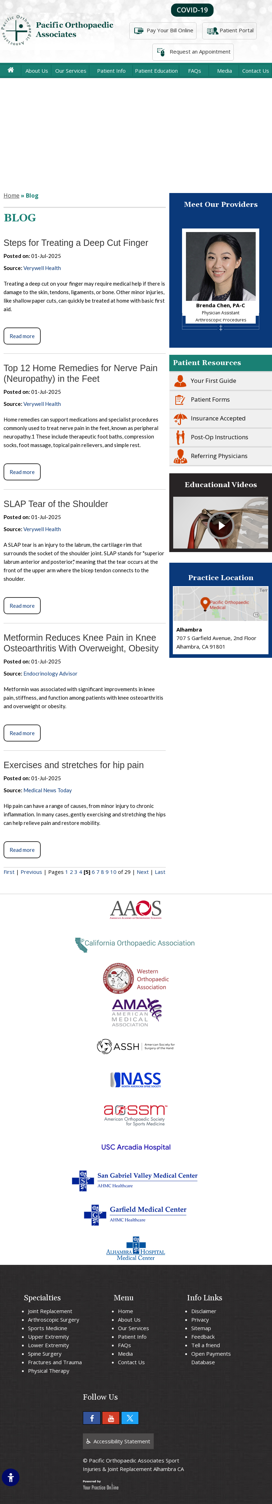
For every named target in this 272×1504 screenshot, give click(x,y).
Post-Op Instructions (209, 437)
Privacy (200, 1319)
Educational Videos (221, 485)
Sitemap (201, 1328)
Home (11, 195)
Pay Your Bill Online (162, 31)
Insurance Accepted (208, 419)
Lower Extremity (48, 1345)
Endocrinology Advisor (50, 673)
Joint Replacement (50, 1311)
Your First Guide (203, 381)
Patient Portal (229, 31)
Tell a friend (205, 1345)
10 (113, 871)
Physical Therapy (48, 1370)
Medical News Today (47, 790)
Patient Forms (200, 400)
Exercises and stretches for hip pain (74, 765)
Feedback (203, 1336)
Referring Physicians (209, 456)
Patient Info (111, 70)
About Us (37, 70)
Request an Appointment (193, 52)
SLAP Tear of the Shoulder (56, 504)
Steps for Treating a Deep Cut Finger (76, 243)
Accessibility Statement (122, 1441)
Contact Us (255, 70)
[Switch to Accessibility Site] (10, 1477)
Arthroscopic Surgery (53, 1319)
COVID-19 (192, 10)
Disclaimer (203, 1311)
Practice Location (221, 578)
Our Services (70, 70)
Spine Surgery (45, 1353)
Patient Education (156, 70)
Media (224, 70)
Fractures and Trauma (55, 1362)
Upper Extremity (48, 1336)
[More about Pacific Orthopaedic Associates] (57, 31)
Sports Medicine (47, 1328)
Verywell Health (42, 268)
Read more (22, 336)
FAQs (194, 70)
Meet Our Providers (221, 204)
